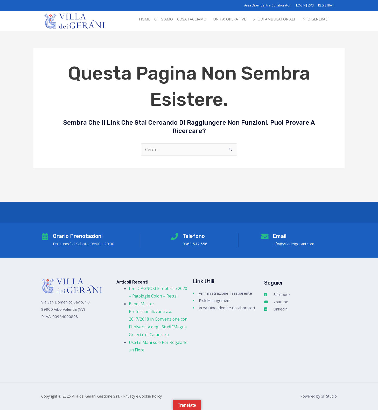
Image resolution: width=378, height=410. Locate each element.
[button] (186, 19)
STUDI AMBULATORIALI (271, 19)
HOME (136, 19)
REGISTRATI (326, 5)
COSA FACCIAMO (185, 19)
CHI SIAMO (156, 19)
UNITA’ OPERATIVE (224, 19)
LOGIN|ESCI (304, 5)
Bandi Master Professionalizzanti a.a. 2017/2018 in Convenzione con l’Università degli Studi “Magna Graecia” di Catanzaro (158, 319)
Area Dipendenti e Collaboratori (266, 5)
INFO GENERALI (313, 19)
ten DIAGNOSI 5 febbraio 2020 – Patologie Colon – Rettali (153, 288)
